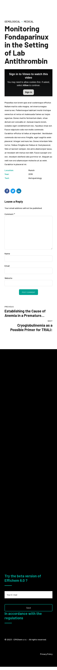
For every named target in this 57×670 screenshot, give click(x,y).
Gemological (13, 21)
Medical (30, 21)
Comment (10, 214)
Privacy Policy (46, 657)
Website (8, 279)
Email (7, 267)
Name (7, 254)
